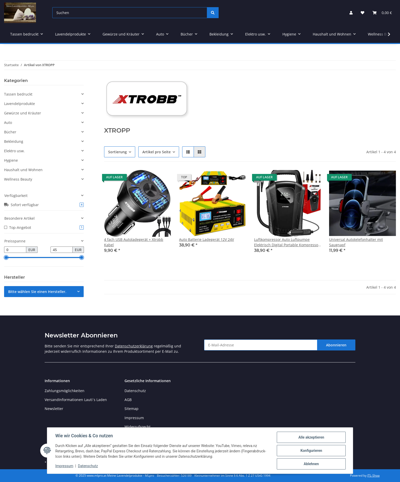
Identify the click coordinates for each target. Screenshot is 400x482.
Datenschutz (135, 390)
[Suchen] (129, 12)
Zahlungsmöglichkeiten (64, 390)
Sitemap (131, 408)
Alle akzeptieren (311, 437)
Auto (8, 122)
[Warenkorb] (382, 12)
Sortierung (117, 151)
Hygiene (11, 160)
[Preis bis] (62, 249)
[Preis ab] (15, 249)
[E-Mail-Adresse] (260, 344)
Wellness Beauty (18, 179)
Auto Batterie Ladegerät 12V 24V (206, 239)
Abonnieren (336, 345)
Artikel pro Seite (156, 151)
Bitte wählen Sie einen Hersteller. (37, 291)
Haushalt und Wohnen (23, 169)
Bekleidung (13, 141)
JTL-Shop (373, 475)
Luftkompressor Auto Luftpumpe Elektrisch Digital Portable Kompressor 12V (287, 242)
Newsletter (54, 408)
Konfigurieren (311, 451)
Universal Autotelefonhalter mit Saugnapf (356, 242)
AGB (128, 399)
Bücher (10, 132)
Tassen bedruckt (18, 94)
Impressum (134, 417)
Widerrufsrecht (137, 426)
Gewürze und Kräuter (22, 113)
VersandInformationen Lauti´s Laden (76, 399)
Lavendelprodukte (19, 103)
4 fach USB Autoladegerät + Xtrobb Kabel (133, 242)
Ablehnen (311, 464)
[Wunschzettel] (362, 12)
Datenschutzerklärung (134, 346)
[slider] (6, 257)
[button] (351, 12)
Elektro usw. (14, 150)
